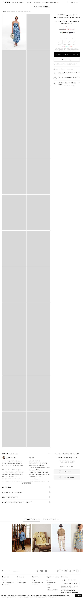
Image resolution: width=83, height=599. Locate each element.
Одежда (19, 2)
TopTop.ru (6, 2)
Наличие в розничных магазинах (66, 64)
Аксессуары (30, 2)
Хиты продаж (52, 2)
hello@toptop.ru (70, 590)
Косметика (37, 2)
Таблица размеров (66, 38)
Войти (73, 2)
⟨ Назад (4, 11)
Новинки (14, 2)
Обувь (24, 2)
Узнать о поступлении (66, 54)
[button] (26, 453)
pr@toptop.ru (75, 592)
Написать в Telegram (70, 583)
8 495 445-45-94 (71, 580)
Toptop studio (44, 2)
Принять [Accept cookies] (78, 595)
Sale (58, 2)
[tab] (31, 520)
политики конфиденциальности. (46, 597)
